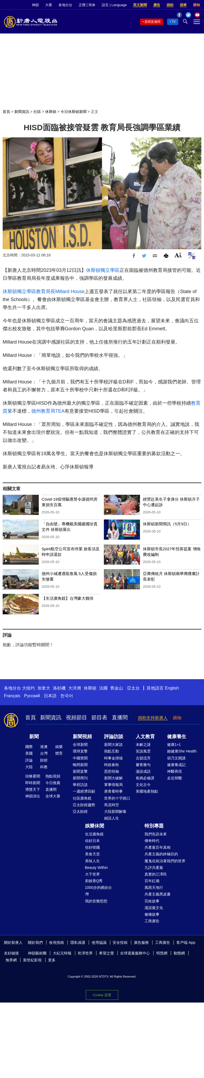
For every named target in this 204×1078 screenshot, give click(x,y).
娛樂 (59, 747)
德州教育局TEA (48, 411)
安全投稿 (120, 942)
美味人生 (92, 861)
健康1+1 (174, 744)
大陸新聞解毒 (115, 811)
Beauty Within (96, 867)
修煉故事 (151, 914)
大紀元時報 (62, 953)
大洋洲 (74, 688)
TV (174, 22)
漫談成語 (143, 771)
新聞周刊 (80, 778)
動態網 (179, 953)
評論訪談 (113, 736)
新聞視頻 (82, 736)
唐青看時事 (113, 791)
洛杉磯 (59, 688)
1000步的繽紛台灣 (98, 890)
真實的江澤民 (155, 874)
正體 (82, 5)
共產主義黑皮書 (157, 894)
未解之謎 (143, 744)
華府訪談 (80, 785)
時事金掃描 (113, 758)
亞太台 (133, 688)
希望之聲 (106, 953)
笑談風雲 (143, 751)
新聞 (34, 736)
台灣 (44, 753)
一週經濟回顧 (84, 791)
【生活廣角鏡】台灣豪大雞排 (68, 598)
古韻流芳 (143, 758)
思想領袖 (111, 771)
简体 (91, 5)
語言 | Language (114, 5)
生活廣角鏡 (94, 834)
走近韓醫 (174, 778)
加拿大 (43, 688)
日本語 (50, 696)
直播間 (120, 717)
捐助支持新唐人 (153, 718)
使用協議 (99, 942)
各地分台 (65, 5)
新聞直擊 (80, 771)
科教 (44, 767)
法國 (103, 688)
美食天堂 (92, 854)
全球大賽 (52, 796)
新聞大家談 (113, 744)
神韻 (35, 5)
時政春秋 (111, 765)
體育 (59, 753)
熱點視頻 (52, 776)
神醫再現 (174, 771)
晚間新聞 (80, 765)
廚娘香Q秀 (94, 881)
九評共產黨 (153, 867)
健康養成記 (176, 765)
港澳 (44, 747)
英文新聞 (140, 5)
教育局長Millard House (60, 291)
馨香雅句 (143, 765)
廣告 (156, 5)
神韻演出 (32, 796)
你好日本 (92, 841)
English (172, 688)
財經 (44, 760)
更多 (52, 960)
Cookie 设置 (102, 995)
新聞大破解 (113, 778)
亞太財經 (80, 811)
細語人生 (111, 818)
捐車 (183, 5)
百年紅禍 (151, 881)
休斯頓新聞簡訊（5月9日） (167, 524)
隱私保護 (77, 942)
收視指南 (56, 942)
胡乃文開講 (176, 758)
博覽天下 (32, 789)
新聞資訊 (21, 111)
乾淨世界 (85, 953)
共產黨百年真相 (157, 847)
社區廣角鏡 (82, 798)
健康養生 (176, 736)
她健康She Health (182, 751)
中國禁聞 (80, 758)
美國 (29, 753)
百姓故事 (151, 901)
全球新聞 (80, 744)
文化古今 (143, 785)
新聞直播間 (152, 22)
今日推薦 (52, 783)
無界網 (11, 960)
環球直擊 (80, 751)
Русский (32, 696)
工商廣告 (151, 921)
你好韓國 (92, 847)
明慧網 (161, 953)
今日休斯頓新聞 (74, 111)
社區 (37, 111)
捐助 (170, 5)
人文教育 (145, 736)
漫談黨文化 (153, 908)
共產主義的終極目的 (161, 854)
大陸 (29, 767)
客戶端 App (185, 942)
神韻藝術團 (37, 953)
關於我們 (35, 942)
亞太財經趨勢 (84, 805)
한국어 (66, 696)
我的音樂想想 (96, 901)
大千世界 (92, 874)
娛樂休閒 (94, 825)
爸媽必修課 (145, 778)
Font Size (178, 255)
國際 (29, 747)
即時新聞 (32, 783)
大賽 (48, 5)
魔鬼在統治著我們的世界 (164, 861)
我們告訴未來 (155, 834)
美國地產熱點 (147, 791)
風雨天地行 (153, 887)
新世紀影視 (32, 960)
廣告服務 (141, 942)
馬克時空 (111, 805)
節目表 (99, 717)
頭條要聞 (32, 776)
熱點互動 (111, 751)
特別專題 (154, 825)
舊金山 (116, 688)
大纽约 (28, 688)
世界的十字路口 (117, 798)
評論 (29, 760)
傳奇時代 (151, 841)
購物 (196, 5)
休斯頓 (50, 111)
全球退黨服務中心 (135, 953)
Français (12, 696)
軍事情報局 (113, 785)
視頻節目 (76, 717)
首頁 (6, 111)
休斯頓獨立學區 (103, 270)
